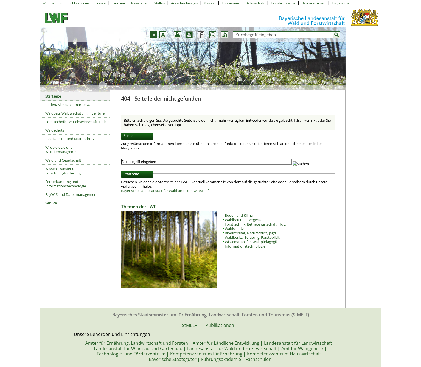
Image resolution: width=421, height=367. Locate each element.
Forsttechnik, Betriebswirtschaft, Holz (75, 121)
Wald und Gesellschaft (63, 160)
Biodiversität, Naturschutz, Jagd (250, 232)
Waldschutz (54, 130)
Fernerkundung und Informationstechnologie (65, 183)
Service (51, 203)
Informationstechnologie (245, 246)
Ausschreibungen (184, 3)
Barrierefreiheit (313, 3)
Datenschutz (255, 3)
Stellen (159, 3)
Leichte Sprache (283, 3)
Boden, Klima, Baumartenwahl (69, 104)
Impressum (230, 3)
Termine (118, 3)
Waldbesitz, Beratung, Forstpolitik (252, 237)
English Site (340, 3)
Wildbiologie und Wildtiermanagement (62, 149)
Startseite (53, 96)
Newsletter (139, 3)
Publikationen (78, 3)
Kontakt (209, 3)
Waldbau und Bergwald (244, 219)
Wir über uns (52, 3)
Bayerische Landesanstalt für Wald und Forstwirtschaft (165, 190)
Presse (100, 3)
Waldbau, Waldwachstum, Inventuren (76, 113)
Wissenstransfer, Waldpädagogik (251, 241)
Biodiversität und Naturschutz (69, 138)
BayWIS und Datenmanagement (71, 194)
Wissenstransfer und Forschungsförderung (63, 171)
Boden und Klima (239, 215)
